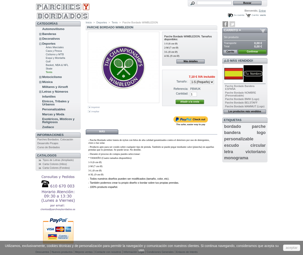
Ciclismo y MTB (55, 54)
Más (102, 131)
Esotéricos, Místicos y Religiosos (58, 120)
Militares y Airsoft (55, 87)
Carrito (231, 30)
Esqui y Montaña (55, 57)
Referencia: (181, 89)
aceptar (292, 248)
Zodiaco (48, 127)
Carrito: (255, 15)
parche (259, 126)
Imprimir (95, 107)
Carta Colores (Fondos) (56, 167)
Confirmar (252, 51)
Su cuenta (239, 15)
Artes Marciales (55, 47)
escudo (231, 145)
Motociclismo (52, 77)
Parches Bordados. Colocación (55, 139)
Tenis (49, 72)
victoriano (255, 151)
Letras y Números (55, 91)
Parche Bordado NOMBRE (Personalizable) (240, 94)
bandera (232, 132)
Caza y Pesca (54, 50)
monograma (236, 158)
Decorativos (51, 38)
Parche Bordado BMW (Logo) (242, 99)
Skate (49, 68)
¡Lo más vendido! (238, 60)
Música (47, 82)
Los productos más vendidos (244, 111)
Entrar (262, 10)
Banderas (49, 34)
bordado (232, 126)
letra (228, 151)
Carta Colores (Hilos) (55, 164)
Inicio (89, 22)
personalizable (239, 139)
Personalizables (53, 109)
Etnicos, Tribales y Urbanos (55, 102)
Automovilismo (53, 29)
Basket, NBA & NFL (57, 65)
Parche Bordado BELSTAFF (241, 102)
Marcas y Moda (53, 114)
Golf (48, 61)
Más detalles (191, 61)
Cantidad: (182, 93)
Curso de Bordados (48, 147)
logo (261, 132)
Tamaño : (182, 81)
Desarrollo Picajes (47, 143)
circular (258, 145)
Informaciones (50, 135)
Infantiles (49, 96)
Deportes (48, 43)
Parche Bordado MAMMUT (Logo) (245, 106)
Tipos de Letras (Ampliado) (58, 160)
